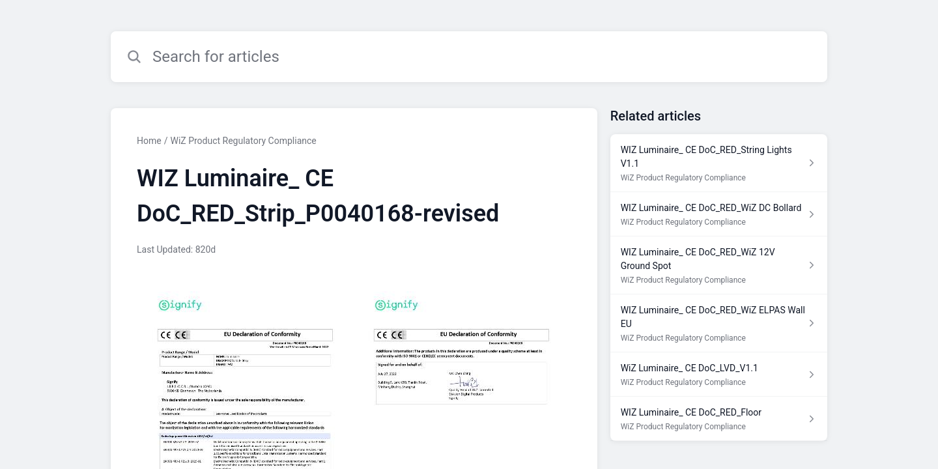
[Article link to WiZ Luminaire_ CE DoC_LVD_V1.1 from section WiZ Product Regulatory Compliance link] (718, 374)
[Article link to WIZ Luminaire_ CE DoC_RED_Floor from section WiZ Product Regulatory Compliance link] (718, 419)
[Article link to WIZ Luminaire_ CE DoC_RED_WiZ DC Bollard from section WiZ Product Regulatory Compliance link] (718, 214)
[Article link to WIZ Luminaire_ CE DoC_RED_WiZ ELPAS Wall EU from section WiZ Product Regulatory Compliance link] (718, 323)
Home (149, 140)
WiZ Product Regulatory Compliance (243, 140)
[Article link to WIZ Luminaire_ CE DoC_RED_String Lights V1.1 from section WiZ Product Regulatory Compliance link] (718, 163)
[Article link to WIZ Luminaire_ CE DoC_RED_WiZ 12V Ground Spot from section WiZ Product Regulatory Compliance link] (718, 265)
